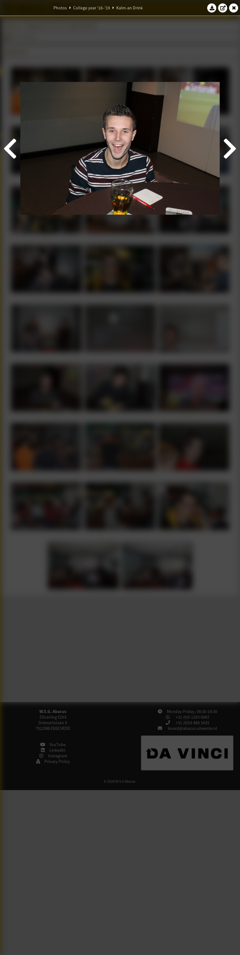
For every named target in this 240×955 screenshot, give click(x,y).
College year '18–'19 (91, 8)
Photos (60, 8)
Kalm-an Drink (129, 8)
